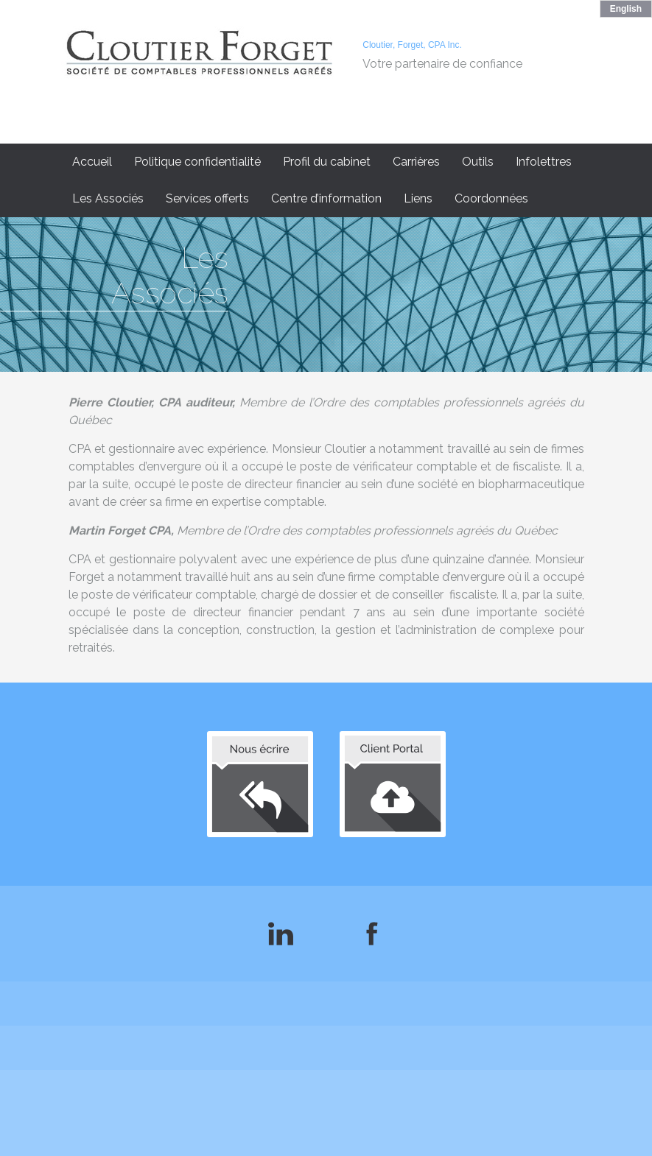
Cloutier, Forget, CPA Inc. (412, 45)
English (626, 9)
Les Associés (108, 198)
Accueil (92, 162)
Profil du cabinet (327, 162)
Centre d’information (326, 198)
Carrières (416, 162)
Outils (478, 162)
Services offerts (207, 198)
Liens (418, 198)
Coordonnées (491, 198)
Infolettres (544, 162)
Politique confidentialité (197, 162)
